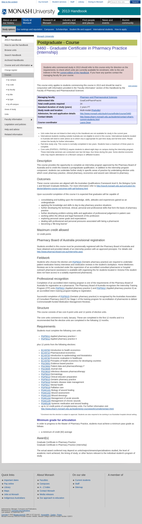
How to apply (121, 29)
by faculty (11, 90)
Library (81, 2)
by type (10, 99)
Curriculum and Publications (21, 510)
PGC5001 (45, 363)
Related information (13, 134)
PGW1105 (46, 401)
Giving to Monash (95, 2)
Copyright (4, 515)
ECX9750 (45, 361)
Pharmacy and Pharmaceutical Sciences (98, 97)
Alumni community (127, 21)
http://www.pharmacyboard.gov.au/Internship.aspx (60, 252)
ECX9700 (45, 350)
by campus (12, 80)
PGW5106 (46, 403)
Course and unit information (17, 65)
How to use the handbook (16, 45)
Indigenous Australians (14, 498)
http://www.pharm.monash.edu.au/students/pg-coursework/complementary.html (77, 409)
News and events (107, 21)
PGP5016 (45, 382)
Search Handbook (13, 55)
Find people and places (88, 21)
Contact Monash (47, 491)
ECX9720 (45, 355)
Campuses (49, 29)
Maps (6, 491)
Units (7, 114)
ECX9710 (45, 353)
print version (132, 86)
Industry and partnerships (69, 21)
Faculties (44, 480)
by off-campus (13, 104)
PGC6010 (45, 371)
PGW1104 (46, 398)
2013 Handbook (74, 11)
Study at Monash (27, 21)
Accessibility (45, 515)
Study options (8, 29)
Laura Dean (85, 122)
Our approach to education (52, 498)
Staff (72, 2)
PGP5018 (45, 387)
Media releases (47, 494)
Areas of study (10, 109)
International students (103, 29)
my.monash (43, 2)
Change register (11, 70)
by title (10, 95)
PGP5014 (45, 377)
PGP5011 (60, 288)
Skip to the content (9, 2)
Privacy (59, 515)
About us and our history (10, 21)
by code (11, 85)
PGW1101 (46, 390)
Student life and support (80, 29)
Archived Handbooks (14, 60)
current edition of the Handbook (74, 72)
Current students (83, 480)
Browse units (10, 50)
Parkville (96, 110)
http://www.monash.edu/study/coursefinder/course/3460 (105, 113)
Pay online (9, 483)
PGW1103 (46, 395)
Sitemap (79, 487)
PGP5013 (45, 374)
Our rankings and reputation (29, 29)
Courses (8, 75)
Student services (59, 2)
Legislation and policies (15, 124)
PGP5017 (45, 385)
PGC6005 (45, 369)
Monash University (45, 36)
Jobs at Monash (11, 494)
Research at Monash (49, 21)
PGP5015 (76, 262)
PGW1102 (46, 393)
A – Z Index (45, 487)
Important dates (11, 480)
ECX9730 (45, 358)
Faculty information (13, 119)
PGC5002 (45, 366)
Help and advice (12, 129)
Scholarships (62, 29)
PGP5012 (101, 288)
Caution (53, 515)
